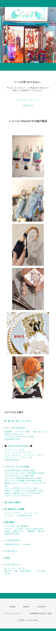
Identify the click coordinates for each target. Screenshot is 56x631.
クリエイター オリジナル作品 (16, 467)
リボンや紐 (40, 571)
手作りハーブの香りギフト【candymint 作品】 (24, 491)
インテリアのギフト (12, 540)
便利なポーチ (18, 531)
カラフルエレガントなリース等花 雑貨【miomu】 (24, 473)
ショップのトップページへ (28, 100)
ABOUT (26, 607)
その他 (7, 573)
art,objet (27, 544)
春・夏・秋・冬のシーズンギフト (18, 421)
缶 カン (22, 568)
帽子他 (41, 531)
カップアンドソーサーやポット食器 (19, 437)
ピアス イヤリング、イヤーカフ (18, 452)
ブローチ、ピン (10, 457)
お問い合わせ (28, 105)
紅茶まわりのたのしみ (13, 434)
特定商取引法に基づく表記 (41, 613)
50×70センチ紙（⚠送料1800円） (18, 571)
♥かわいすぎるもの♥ (34, 529)
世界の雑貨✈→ (10, 522)
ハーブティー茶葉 (22, 432)
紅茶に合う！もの (40, 432)
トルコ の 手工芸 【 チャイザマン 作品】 (21, 488)
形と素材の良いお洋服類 (14, 509)
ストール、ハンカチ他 (13, 529)
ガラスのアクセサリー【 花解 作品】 (19, 476)
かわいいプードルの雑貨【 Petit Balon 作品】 (23, 481)
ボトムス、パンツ (31, 513)
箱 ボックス (9, 568)
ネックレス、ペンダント (34, 455)
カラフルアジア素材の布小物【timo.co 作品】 (23, 478)
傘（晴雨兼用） (23, 526)
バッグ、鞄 (9, 526)
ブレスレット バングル (14, 450)
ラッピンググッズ (11, 565)
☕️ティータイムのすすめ (14, 428)
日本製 (7, 531)
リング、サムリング (12, 455)
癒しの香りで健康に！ (13, 502)
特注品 (7, 558)
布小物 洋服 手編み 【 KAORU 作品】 (20, 471)
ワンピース (9, 516)
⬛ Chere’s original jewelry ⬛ (18, 446)
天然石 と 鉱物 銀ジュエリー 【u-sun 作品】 (23, 493)
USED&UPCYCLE (12, 439)
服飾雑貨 (31, 531)
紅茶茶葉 (8, 432)
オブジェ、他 (26, 457)
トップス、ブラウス (12, 513)
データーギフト (10, 551)
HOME (12, 607)
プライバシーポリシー (13, 613)
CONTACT (41, 607)
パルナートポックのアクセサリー (18, 496)
